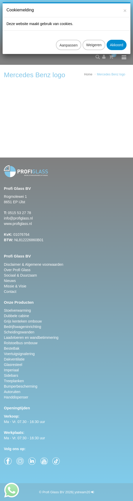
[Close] (125, 5)
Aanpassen (69, 40)
